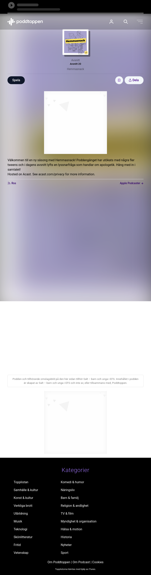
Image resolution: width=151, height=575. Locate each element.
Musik (18, 521)
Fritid (17, 545)
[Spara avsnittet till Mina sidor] (119, 80)
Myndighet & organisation (79, 521)
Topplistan (21, 482)
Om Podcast (81, 562)
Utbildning (21, 513)
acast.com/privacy (51, 174)
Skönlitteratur (23, 537)
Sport (64, 553)
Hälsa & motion (71, 529)
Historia (66, 537)
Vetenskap (21, 553)
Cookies (97, 562)
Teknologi (20, 529)
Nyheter (66, 545)
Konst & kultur (23, 498)
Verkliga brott (23, 506)
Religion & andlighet (74, 506)
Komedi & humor (72, 482)
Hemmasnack (75, 69)
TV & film (67, 513)
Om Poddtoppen (59, 562)
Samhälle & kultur (26, 490)
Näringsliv (68, 490)
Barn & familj (70, 498)
